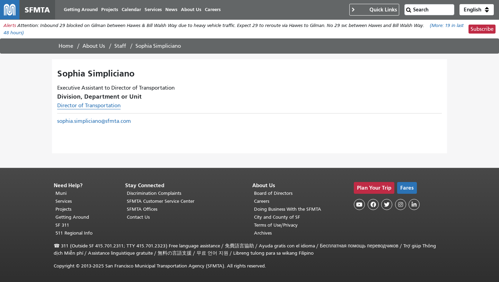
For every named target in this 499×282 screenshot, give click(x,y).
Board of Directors (273, 193)
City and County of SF (277, 217)
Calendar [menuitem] (131, 9)
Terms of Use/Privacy (276, 225)
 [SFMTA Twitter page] (386, 204)
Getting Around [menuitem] (81, 9)
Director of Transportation (89, 105)
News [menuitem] (171, 9)
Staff (120, 46)
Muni (61, 193)
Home (66, 46)
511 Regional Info (74, 233)
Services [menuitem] (153, 9)
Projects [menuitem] (109, 9)
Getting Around (72, 217)
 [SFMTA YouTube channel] (359, 204)
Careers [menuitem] (213, 9)
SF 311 (62, 225)
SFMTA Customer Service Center (160, 201)
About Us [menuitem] (191, 9)
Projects (63, 209)
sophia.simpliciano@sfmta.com (94, 121)
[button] (476, 9)
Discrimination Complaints (154, 193)
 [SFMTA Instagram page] (400, 204)
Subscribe (482, 29)
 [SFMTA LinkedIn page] (414, 204)
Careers (261, 201)
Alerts (9, 25)
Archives (263, 233)
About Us (93, 46)
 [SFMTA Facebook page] (373, 204)
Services (63, 201)
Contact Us (138, 217)
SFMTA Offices (142, 209)
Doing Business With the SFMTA (287, 209)
